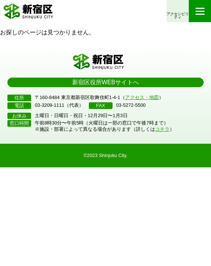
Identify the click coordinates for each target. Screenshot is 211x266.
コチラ (162, 129)
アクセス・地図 (142, 97)
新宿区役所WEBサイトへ (105, 82)
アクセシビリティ (178, 16)
